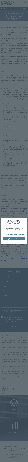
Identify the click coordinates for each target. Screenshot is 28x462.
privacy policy (17, 229)
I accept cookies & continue (14, 239)
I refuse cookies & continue (14, 234)
